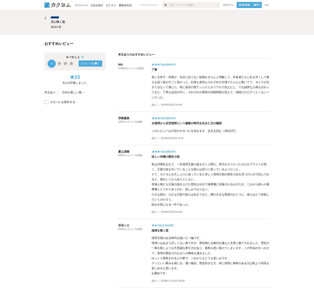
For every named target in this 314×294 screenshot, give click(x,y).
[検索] (165, 5)
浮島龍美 (123, 118)
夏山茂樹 (123, 151)
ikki (120, 64)
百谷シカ (123, 225)
